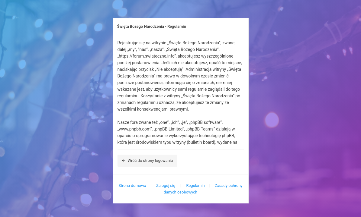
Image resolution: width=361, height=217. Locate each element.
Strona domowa (132, 185)
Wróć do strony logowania (147, 160)
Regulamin (195, 185)
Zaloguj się (165, 185)
